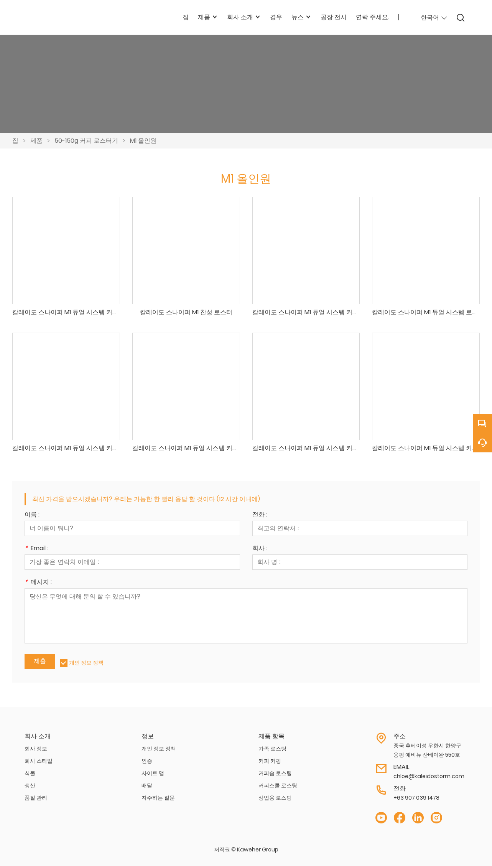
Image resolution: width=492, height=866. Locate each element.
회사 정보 (36, 748)
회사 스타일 (39, 761)
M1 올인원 (143, 140)
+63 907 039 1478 (416, 798)
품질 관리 (36, 798)
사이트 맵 (153, 773)
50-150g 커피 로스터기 (86, 140)
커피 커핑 (269, 761)
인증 (147, 761)
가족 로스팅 (272, 748)
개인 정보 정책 (86, 662)
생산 (30, 785)
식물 (30, 773)
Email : (36, 549)
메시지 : (38, 582)
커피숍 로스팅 (275, 773)
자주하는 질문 (158, 798)
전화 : (259, 515)
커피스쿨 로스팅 (277, 785)
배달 (147, 785)
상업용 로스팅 (275, 798)
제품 (36, 140)
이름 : (32, 515)
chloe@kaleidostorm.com (428, 776)
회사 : (259, 549)
